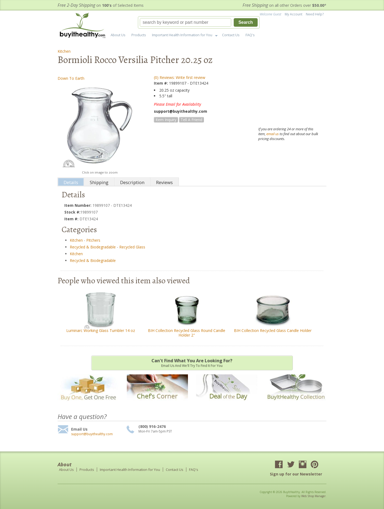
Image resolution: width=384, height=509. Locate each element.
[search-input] (185, 22)
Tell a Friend (191, 119)
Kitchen (64, 51)
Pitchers (93, 240)
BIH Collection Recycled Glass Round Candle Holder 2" (186, 333)
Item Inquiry (165, 119)
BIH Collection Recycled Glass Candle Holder (273, 330)
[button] (199, 22)
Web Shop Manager (313, 496)
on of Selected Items (101, 5)
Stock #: (72, 212)
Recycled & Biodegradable (93, 246)
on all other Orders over (284, 5)
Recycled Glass (132, 246)
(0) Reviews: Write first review (179, 77)
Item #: (161, 83)
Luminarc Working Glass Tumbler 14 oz (100, 330)
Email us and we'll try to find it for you (192, 363)
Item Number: (78, 205)
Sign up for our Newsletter (296, 474)
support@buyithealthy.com (92, 434)
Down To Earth (71, 78)
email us (272, 133)
